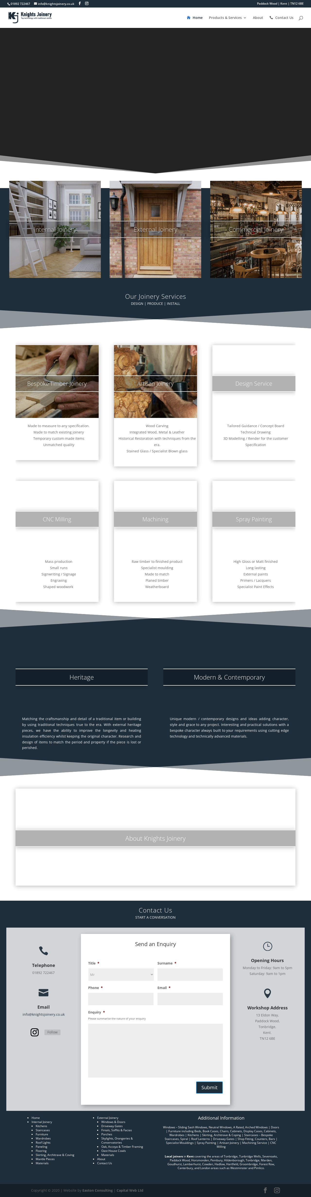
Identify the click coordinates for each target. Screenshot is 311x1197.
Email (164, 988)
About (258, 18)
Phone (95, 988)
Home (198, 18)
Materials (42, 1163)
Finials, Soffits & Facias (116, 1130)
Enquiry (96, 1012)
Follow (52, 1032)
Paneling (41, 1147)
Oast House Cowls (113, 1151)
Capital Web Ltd (130, 1190)
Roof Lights (43, 1142)
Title (93, 963)
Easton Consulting (97, 1190)
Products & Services (225, 18)
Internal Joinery (42, 1122)
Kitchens (41, 1126)
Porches (106, 1134)
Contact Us (284, 18)
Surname (166, 963)
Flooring (41, 1151)
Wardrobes (43, 1138)
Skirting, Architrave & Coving (55, 1155)
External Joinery (107, 1118)
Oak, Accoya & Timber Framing (122, 1147)
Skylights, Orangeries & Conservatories (117, 1140)
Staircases (43, 1130)
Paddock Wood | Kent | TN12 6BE (280, 4)
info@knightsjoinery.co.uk (44, 1014)
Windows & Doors (113, 1122)
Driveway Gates (112, 1126)
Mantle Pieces (45, 1159)
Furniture (42, 1134)
